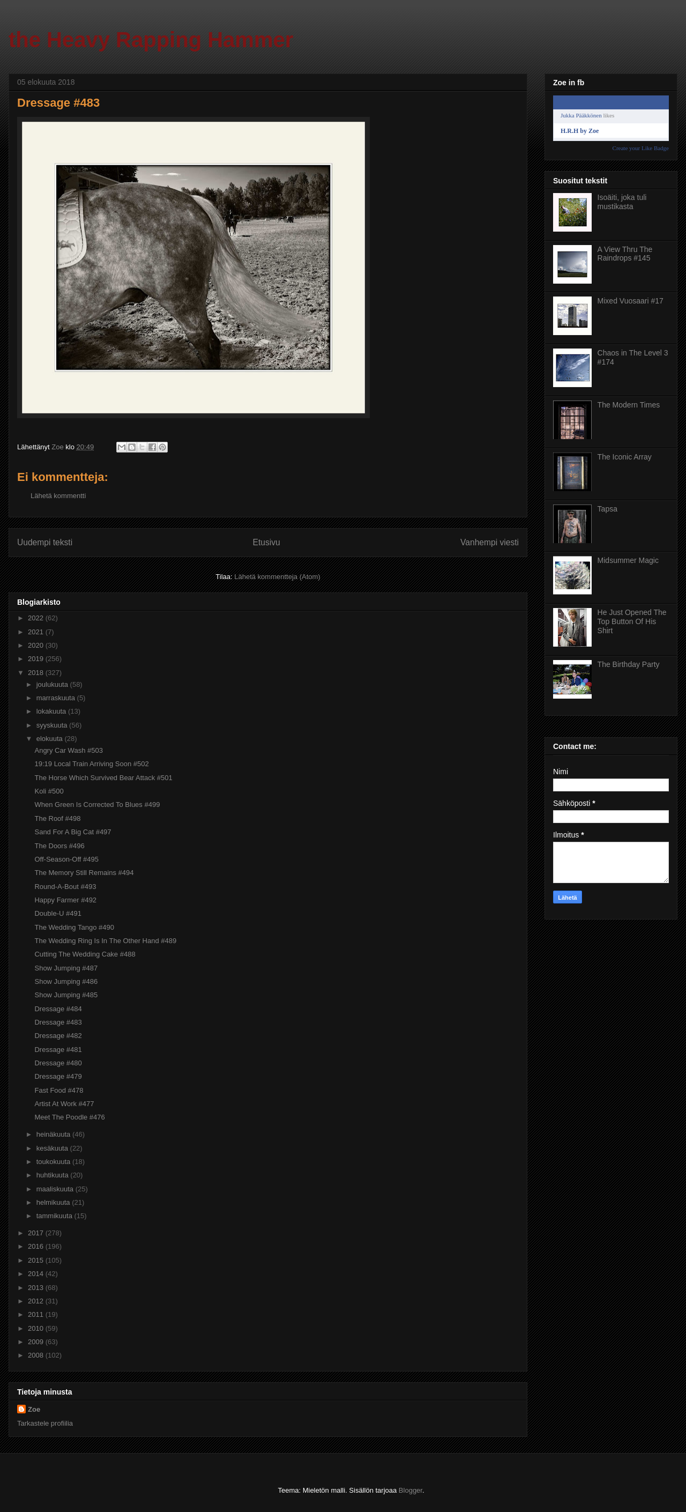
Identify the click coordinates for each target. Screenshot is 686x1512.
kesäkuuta (53, 1148)
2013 (37, 1288)
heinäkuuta (54, 1134)
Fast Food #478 (58, 1090)
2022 (37, 618)
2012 (37, 1301)
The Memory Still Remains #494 (83, 873)
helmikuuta (54, 1202)
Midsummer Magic (628, 560)
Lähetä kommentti (58, 496)
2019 (37, 659)
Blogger (410, 1490)
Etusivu (266, 542)
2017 (37, 1233)
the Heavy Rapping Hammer (151, 39)
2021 (37, 632)
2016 (37, 1246)
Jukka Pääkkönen (581, 115)
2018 (37, 673)
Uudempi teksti (44, 542)
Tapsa (607, 509)
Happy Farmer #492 (65, 900)
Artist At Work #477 (64, 1104)
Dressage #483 (57, 1022)
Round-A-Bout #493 (65, 887)
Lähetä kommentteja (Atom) (277, 577)
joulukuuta (53, 684)
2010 (37, 1328)
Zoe (34, 1409)
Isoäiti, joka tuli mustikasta (622, 202)
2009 (37, 1342)
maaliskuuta (56, 1189)
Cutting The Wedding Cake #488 (84, 954)
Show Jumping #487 (66, 968)
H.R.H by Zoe (580, 131)
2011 (37, 1314)
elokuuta (50, 739)
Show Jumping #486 (66, 981)
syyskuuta (52, 725)
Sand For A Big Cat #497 (72, 832)
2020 (37, 645)
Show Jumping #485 (66, 995)
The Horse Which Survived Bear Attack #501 (103, 778)
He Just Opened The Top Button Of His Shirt (632, 621)
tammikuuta (55, 1216)
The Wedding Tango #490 (74, 927)
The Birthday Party (629, 664)
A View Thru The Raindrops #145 (625, 254)
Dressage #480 (57, 1063)
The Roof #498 (57, 818)
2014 (37, 1274)
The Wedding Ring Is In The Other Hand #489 (105, 941)
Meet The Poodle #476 (69, 1117)
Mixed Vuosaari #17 (630, 301)
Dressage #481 (57, 1050)
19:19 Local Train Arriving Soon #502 (91, 764)
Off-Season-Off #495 (66, 859)
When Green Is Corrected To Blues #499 (97, 805)
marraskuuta (56, 698)
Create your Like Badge (641, 148)
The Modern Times (629, 405)
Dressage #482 (57, 1036)
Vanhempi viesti (489, 542)
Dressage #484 (57, 1009)
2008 (37, 1355)
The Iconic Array (625, 457)
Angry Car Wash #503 (68, 750)
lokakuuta (52, 711)
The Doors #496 (59, 846)
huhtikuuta (53, 1175)
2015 (37, 1260)
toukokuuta (54, 1162)
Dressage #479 (57, 1076)
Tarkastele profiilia (45, 1423)
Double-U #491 (57, 913)
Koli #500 (48, 791)
